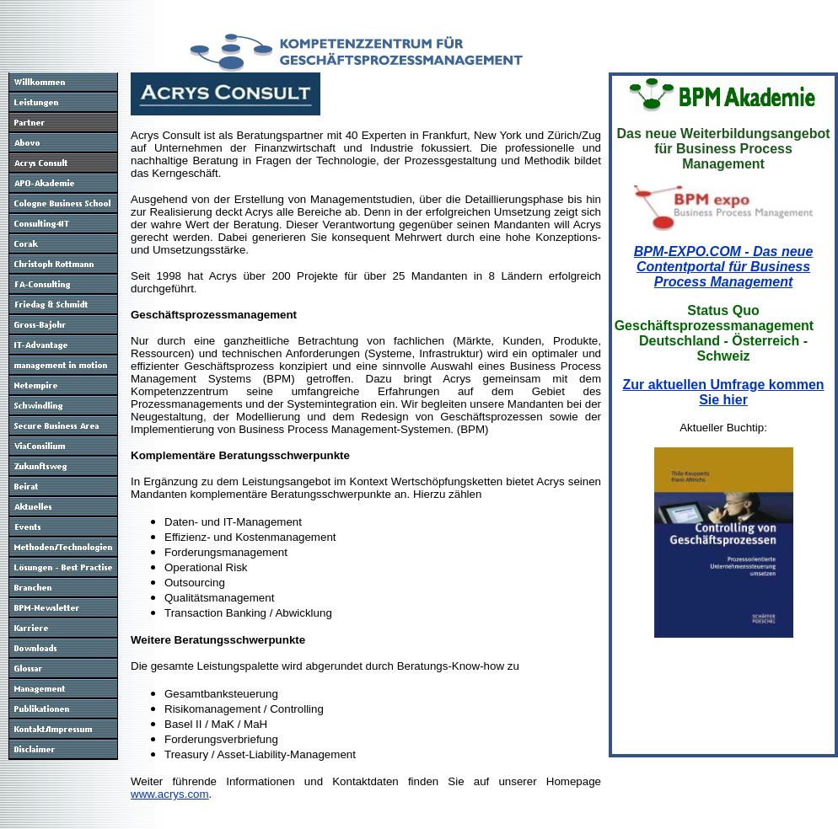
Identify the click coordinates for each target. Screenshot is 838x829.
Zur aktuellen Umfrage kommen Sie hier (723, 392)
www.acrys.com (170, 794)
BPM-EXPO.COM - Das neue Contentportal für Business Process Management (723, 266)
